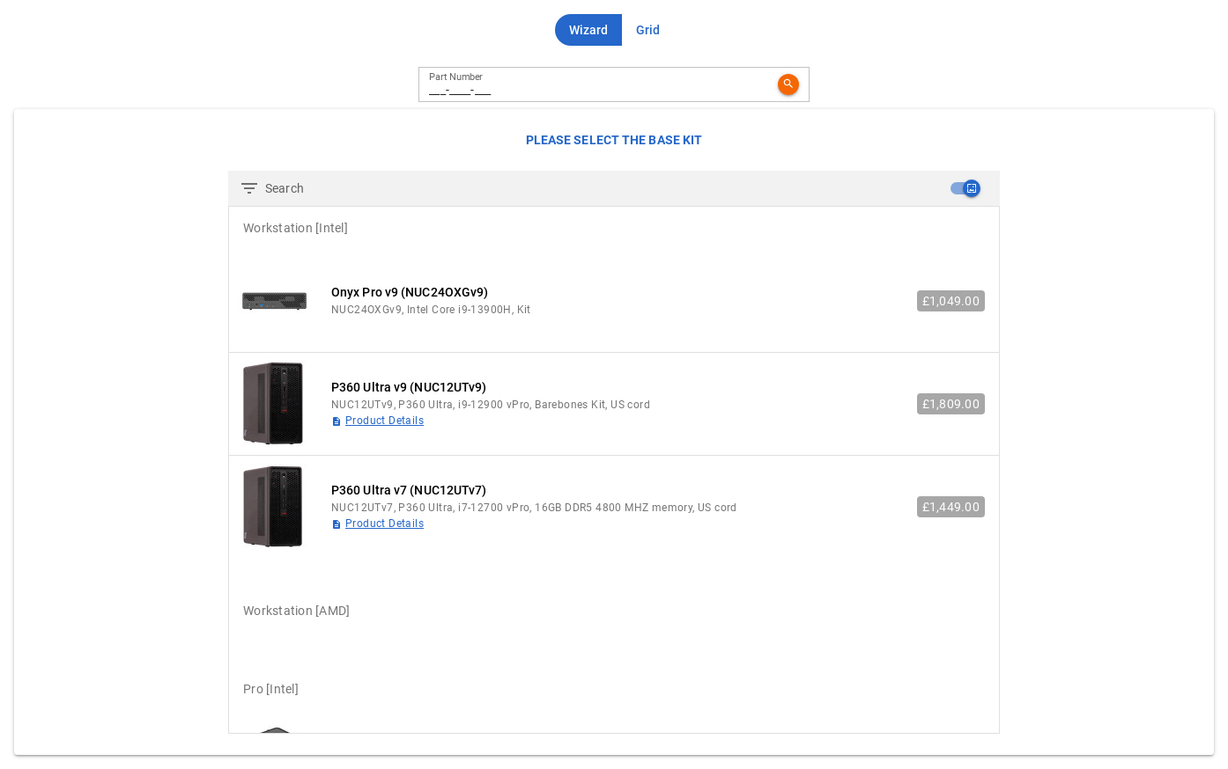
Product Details (384, 420)
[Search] (600, 188)
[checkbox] (964, 188)
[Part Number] (600, 84)
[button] (588, 30)
